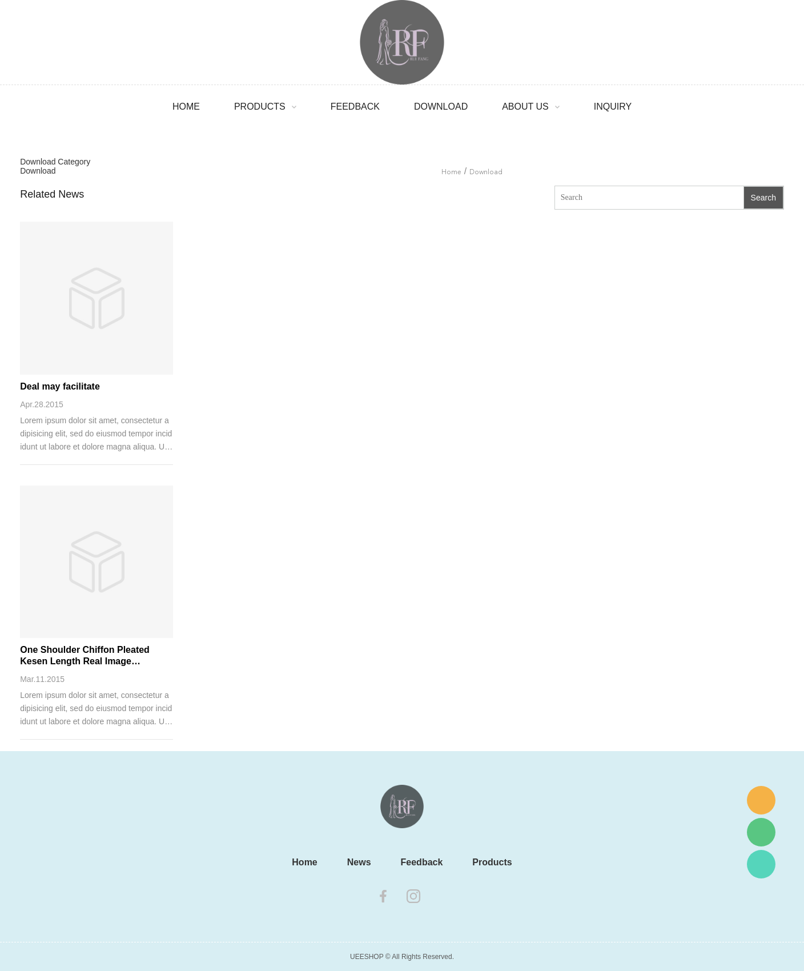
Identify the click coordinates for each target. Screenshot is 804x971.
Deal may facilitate (60, 386)
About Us (525, 106)
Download (441, 106)
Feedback (355, 106)
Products (260, 106)
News (359, 862)
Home (186, 106)
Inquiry (613, 106)
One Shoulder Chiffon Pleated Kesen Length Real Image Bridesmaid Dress (85, 656)
